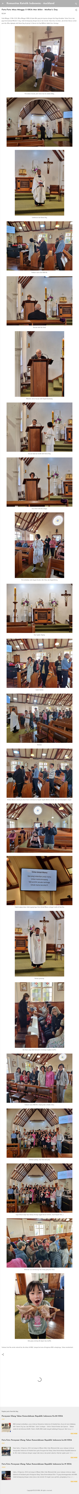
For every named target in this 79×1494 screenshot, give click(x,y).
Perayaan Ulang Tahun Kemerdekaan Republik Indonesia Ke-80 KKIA (32, 1416)
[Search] (76, 4)
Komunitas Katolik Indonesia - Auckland (30, 3)
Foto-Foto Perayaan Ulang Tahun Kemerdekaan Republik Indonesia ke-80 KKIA (37, 1440)
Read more (74, 1434)
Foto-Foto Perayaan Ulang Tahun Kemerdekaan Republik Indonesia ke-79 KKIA (37, 1464)
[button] (76, 10)
